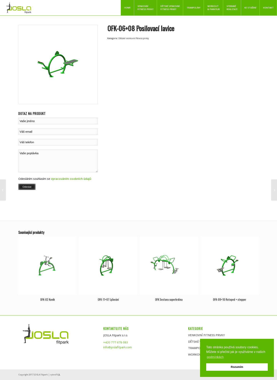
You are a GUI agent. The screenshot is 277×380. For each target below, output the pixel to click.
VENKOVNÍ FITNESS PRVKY (206, 335)
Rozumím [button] (237, 366)
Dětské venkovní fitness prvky (133, 38)
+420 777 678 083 (115, 342)
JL (59, 374)
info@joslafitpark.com (117, 347)
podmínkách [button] (215, 357)
